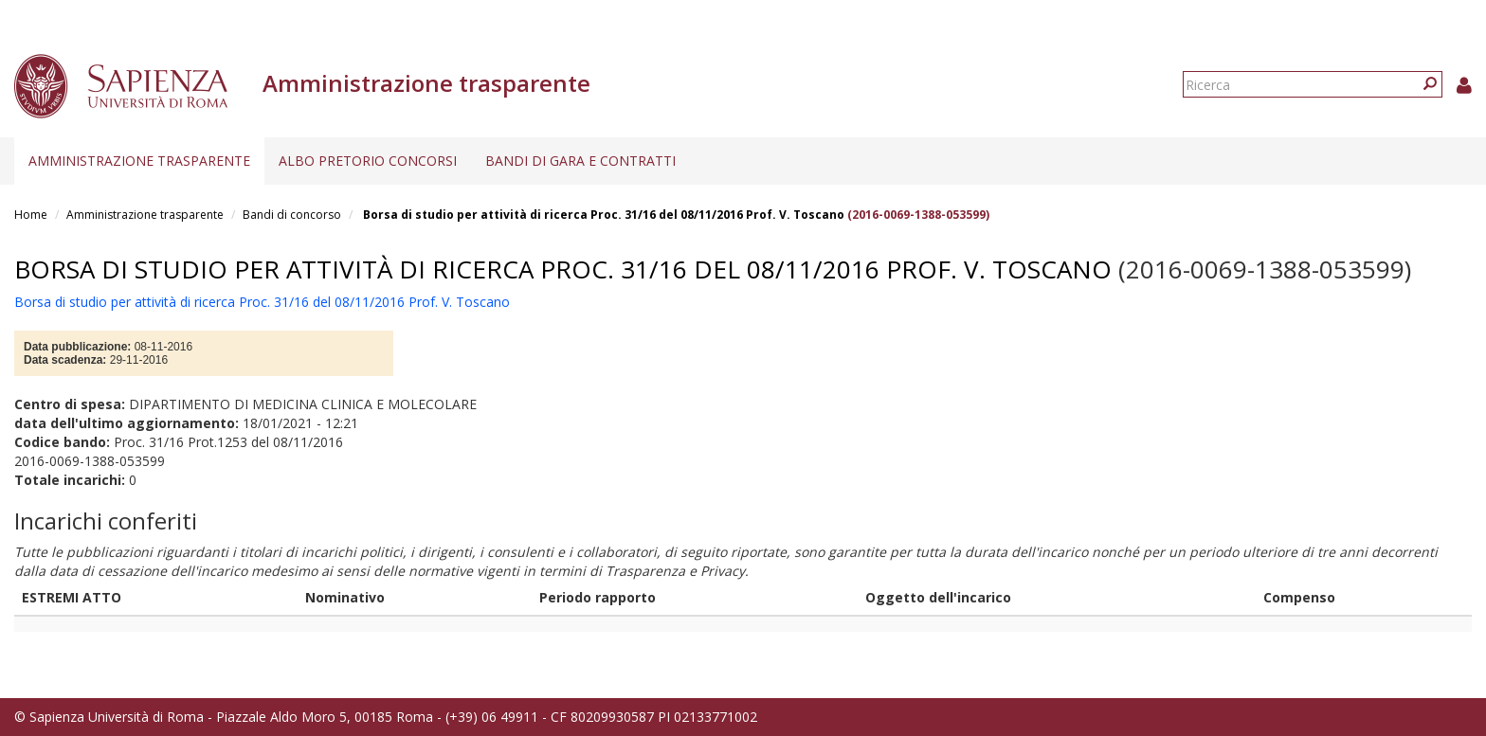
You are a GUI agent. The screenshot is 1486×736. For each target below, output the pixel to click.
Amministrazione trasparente (139, 161)
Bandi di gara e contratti (580, 161)
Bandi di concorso (292, 214)
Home (30, 214)
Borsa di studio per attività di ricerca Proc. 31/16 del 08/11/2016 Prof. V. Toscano (602, 214)
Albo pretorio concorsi (368, 161)
